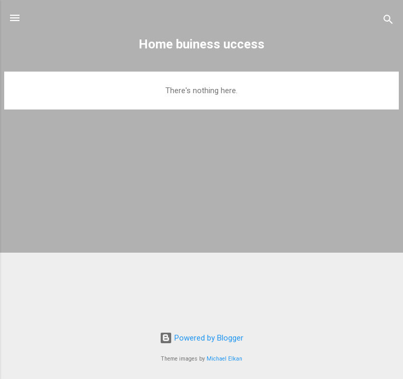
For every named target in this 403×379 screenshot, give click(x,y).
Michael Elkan (224, 358)
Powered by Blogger (201, 338)
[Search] (388, 21)
